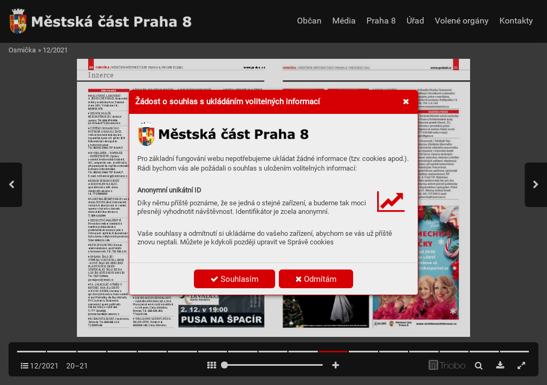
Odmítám (316, 279)
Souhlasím (234, 279)
